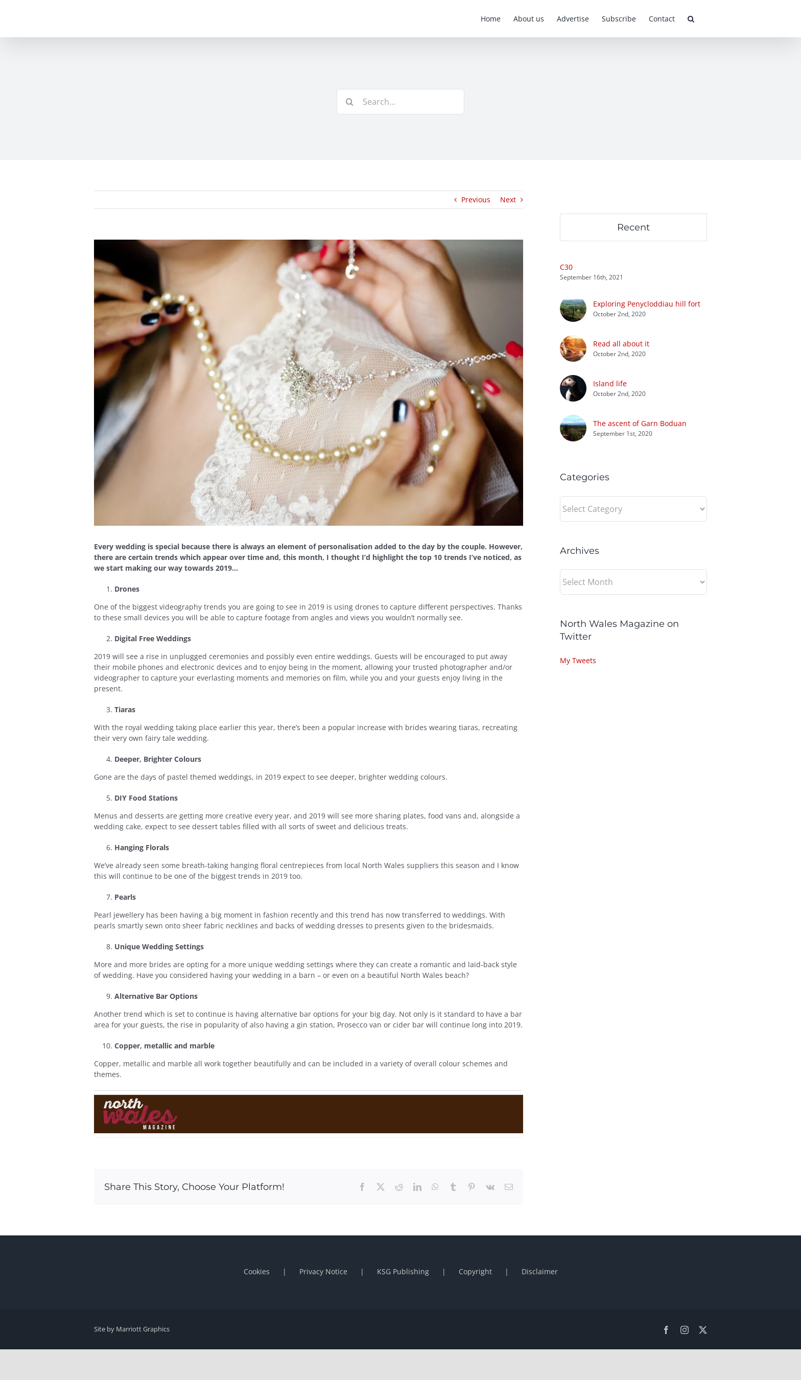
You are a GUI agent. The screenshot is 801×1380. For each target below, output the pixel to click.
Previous (475, 199)
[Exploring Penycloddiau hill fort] (573, 301)
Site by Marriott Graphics (132, 1329)
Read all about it (621, 343)
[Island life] (573, 380)
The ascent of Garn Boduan (640, 423)
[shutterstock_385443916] (308, 383)
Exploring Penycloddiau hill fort (646, 304)
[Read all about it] (573, 340)
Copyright (475, 1271)
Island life (610, 383)
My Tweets (578, 660)
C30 (566, 267)
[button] (691, 18)
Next (508, 199)
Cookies (257, 1271)
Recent (633, 227)
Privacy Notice (323, 1271)
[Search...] (400, 101)
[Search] (349, 101)
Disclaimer (540, 1271)
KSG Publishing (403, 1271)
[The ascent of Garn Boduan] (573, 420)
